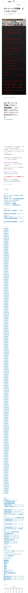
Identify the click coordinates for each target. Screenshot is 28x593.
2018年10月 (6, 372)
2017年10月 (6, 391)
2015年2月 (6, 442)
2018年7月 (6, 377)
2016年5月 (6, 418)
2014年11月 (6, 447)
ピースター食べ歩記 (16, 51)
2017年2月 (6, 404)
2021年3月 (6, 326)
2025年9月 (6, 241)
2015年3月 (6, 440)
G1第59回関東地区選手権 (9, 501)
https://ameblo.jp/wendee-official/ (11, 173)
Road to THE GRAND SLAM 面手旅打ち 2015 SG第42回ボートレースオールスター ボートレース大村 (13, 42)
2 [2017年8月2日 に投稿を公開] (10, 590)
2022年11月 (6, 295)
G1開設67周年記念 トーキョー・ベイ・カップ (14, 509)
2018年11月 (6, 371)
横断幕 (5, 566)
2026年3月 (6, 231)
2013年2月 (6, 480)
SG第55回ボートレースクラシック (11, 536)
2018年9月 (6, 374)
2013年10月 (6, 467)
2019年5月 (6, 361)
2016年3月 (6, 421)
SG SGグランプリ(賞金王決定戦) (11, 531)
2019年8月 (6, 356)
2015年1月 (6, 444)
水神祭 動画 (6, 87)
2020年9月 (6, 336)
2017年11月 (6, 390)
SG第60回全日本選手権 (9, 539)
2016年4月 (6, 420)
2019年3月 (6, 364)
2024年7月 (6, 263)
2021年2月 (6, 328)
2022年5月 (6, 304)
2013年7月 (6, 472)
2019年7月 (6, 358)
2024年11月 (6, 257)
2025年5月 (6, 247)
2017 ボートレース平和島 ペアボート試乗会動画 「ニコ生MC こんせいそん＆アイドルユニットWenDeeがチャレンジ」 (11, 110)
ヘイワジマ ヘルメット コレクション (11, 57)
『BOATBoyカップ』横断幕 (10, 203)
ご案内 (5, 547)
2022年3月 (6, 307)
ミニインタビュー (8, 557)
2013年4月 (6, 477)
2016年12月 (6, 407)
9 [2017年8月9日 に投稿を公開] (10, 591)
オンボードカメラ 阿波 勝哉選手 (11, 48)
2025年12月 (6, 236)
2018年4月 (6, 382)
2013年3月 (6, 478)
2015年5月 (6, 437)
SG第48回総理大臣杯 (8, 533)
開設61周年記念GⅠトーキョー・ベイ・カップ (14, 577)
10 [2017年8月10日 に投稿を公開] (13, 591)
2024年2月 (6, 271)
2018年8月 (6, 376)
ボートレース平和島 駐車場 (10, 66)
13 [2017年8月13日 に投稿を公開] (21, 591)
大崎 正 (22, 221)
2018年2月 (6, 385)
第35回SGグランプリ (8, 571)
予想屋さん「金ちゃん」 (9, 216)
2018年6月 (6, 379)
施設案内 (21, 84)
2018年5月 (6, 380)
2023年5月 (6, 285)
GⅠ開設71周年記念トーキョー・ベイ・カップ (14, 527)
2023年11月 (6, 276)
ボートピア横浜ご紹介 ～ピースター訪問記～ (13, 60)
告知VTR (6, 563)
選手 (5, 574)
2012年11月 (6, 485)
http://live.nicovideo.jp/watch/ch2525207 (12, 181)
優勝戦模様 (6, 560)
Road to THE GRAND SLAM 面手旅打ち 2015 (13, 35)
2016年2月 (6, 423)
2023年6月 (6, 284)
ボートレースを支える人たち (10, 63)
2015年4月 (6, 439)
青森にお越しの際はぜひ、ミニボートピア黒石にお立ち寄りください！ (13, 92)
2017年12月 (6, 388)
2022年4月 (6, 306)
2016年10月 (6, 410)
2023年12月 (6, 274)
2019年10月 (6, 353)
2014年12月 (6, 445)
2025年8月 (6, 242)
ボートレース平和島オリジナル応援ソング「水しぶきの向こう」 (13, 71)
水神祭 (5, 568)
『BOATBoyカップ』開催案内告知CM (12, 205)
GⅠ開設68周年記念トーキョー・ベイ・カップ (14, 519)
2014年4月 (6, 458)
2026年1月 (6, 235)
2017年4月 (6, 401)
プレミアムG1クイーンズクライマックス (13, 554)
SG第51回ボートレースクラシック (11, 535)
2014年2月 (6, 461)
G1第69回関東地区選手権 (9, 503)
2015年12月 (6, 426)
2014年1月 (6, 463)
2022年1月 (6, 311)
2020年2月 (6, 347)
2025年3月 (6, 250)
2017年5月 (6, 399)
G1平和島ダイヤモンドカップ (10, 500)
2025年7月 (6, 244)
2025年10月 (6, 239)
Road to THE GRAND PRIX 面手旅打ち (12, 30)
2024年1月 (6, 273)
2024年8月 (6, 261)
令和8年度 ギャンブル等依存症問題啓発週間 (14, 198)
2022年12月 (6, 293)
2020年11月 (6, 333)
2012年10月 (6, 486)
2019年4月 (6, 363)
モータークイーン (8, 558)
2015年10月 (6, 429)
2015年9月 (6, 431)
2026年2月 (6, 233)
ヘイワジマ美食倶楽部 (9, 555)
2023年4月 (6, 287)
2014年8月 (6, 452)
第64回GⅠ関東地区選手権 (10, 573)
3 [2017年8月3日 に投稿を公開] (13, 590)
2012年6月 (6, 493)
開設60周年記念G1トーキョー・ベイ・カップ (14, 576)
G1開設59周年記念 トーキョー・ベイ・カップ (14, 505)
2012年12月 (6, 483)
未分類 (5, 565)
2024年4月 (6, 268)
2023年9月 (6, 279)
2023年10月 (6, 277)
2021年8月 (6, 318)
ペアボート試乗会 (7, 54)
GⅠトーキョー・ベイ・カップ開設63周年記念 (14, 517)
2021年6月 (6, 322)
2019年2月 (6, 366)
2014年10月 (6, 448)
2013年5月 (6, 475)
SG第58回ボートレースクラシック (11, 538)
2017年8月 (6, 395)
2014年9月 (6, 450)
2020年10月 (6, 334)
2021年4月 (6, 325)
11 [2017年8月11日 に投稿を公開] (16, 591)
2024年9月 (6, 260)
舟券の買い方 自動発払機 (17, 87)
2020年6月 (6, 341)
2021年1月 (6, 330)
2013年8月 (6, 471)
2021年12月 (6, 312)
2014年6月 (6, 455)
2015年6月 (6, 436)
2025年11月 (6, 238)
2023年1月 (6, 292)
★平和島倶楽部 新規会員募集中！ (11, 218)
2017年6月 (6, 398)
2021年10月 (6, 315)
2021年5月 (6, 323)
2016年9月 (6, 412)
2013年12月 (6, 464)
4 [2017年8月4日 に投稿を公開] (16, 590)
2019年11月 (6, 352)
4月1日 (5, 498)
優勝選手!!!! (6, 562)
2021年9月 (6, 317)
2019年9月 (6, 355)
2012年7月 (6, 491)
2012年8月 (6, 490)
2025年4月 (6, 249)
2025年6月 (6, 246)
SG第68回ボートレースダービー (11, 543)
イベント (10, 184)
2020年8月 (6, 338)
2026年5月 (6, 228)
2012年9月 (6, 488)
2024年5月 (6, 266)
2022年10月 (6, 296)
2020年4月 (6, 344)
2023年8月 (6, 280)
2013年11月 (6, 466)
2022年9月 (6, 298)
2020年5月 (6, 342)
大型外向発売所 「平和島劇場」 (10, 84)
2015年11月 (6, 428)
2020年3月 (6, 345)
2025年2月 (6, 252)
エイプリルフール (8, 546)
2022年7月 (6, 301)
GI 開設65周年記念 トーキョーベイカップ (13, 511)
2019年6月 (6, 360)
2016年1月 (6, 425)
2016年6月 (6, 417)
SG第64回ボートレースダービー (11, 541)
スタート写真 (6, 51)
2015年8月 (6, 433)
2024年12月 (6, 255)
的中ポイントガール (8, 570)
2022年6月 (6, 303)
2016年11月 (6, 409)
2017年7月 (6, 396)
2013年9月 (6, 469)
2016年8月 (6, 414)
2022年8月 (6, 300)
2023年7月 (6, 282)
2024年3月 (6, 269)
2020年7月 (6, 339)
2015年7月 (6, 434)
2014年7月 (6, 453)
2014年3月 (6, 459)
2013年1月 (6, 482)
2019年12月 (6, 350)
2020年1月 (6, 349)
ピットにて (6, 549)
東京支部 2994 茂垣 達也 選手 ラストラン (13, 213)
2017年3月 (6, 402)
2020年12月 (6, 331)
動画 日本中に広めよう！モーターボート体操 (13, 81)
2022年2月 (6, 309)
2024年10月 (6, 258)
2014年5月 (6, 456)
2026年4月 (6, 230)
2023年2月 (6, 290)
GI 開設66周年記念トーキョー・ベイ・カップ (14, 513)
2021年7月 (6, 320)
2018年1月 (6, 387)
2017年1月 (6, 406)
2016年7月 (6, 415)
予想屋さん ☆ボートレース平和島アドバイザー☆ (13, 77)
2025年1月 (6, 254)
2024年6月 (6, 265)
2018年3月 (6, 383)
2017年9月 (6, 393)
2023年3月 (6, 288)
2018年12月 (6, 369)
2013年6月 (6, 474)
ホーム (5, 27)
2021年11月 (6, 314)
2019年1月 (6, 368)
